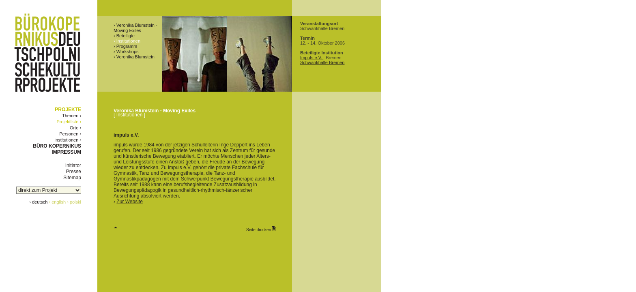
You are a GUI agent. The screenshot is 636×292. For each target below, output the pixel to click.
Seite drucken (261, 229)
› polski (74, 202)
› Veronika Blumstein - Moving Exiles (135, 28)
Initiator (73, 165)
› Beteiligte (124, 35)
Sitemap (72, 177)
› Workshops (126, 51)
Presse (73, 171)
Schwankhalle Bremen (322, 62)
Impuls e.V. (311, 57)
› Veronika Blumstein (134, 56)
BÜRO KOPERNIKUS (57, 146)
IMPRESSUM (66, 152)
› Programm (125, 46)
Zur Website (129, 201)
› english (57, 202)
